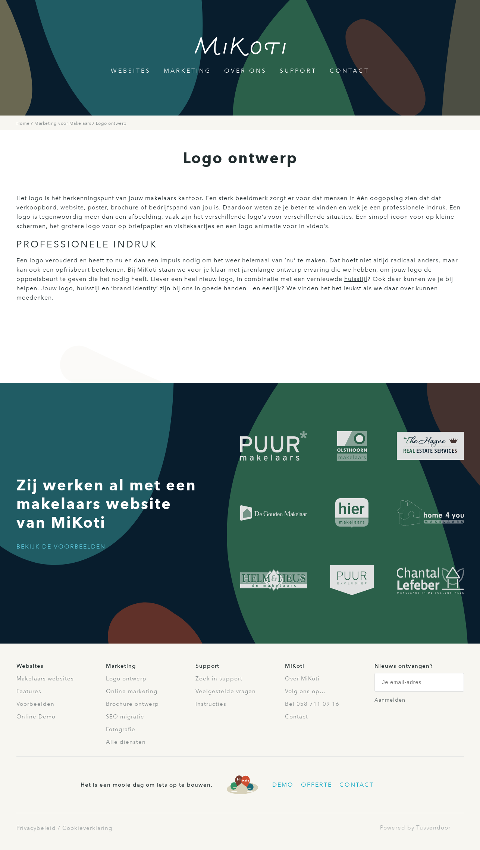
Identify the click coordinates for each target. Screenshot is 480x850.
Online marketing (131, 691)
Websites (131, 70)
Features (28, 691)
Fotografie (120, 729)
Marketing (187, 70)
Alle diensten (126, 742)
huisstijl (355, 278)
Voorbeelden (35, 704)
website (72, 207)
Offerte (316, 784)
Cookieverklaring (87, 828)
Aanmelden (389, 700)
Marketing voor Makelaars (63, 123)
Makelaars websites (45, 678)
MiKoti (294, 666)
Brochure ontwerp (132, 704)
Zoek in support (218, 678)
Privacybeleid (36, 828)
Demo (283, 784)
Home (23, 123)
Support (298, 70)
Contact (349, 70)
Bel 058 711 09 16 (312, 704)
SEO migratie (125, 716)
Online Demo (36, 716)
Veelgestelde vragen (225, 691)
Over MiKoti (302, 678)
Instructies (210, 704)
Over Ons (245, 70)
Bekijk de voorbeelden (61, 546)
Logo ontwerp (111, 123)
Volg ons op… (305, 691)
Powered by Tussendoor (415, 827)
